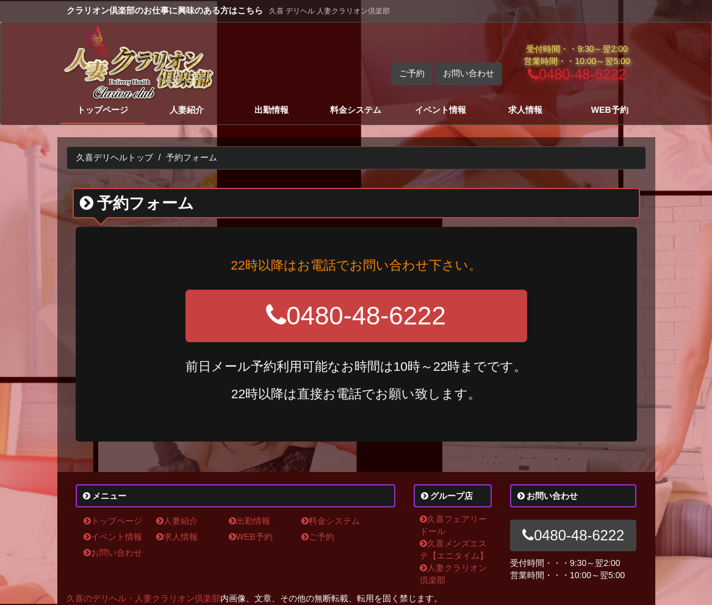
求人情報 (525, 110)
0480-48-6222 (577, 74)
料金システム (355, 110)
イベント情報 (440, 110)
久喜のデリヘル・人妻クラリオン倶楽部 (143, 598)
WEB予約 (609, 110)
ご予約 (412, 73)
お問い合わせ (468, 73)
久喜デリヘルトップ (114, 157)
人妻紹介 (187, 110)
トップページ (102, 110)
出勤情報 (271, 110)
